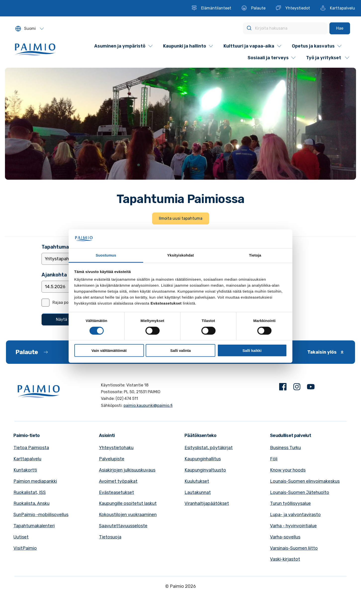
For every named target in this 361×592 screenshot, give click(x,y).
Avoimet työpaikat (118, 481)
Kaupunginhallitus (202, 459)
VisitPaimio (25, 548)
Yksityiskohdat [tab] (180, 255)
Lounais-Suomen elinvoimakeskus (305, 481)
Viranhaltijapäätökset (206, 503)
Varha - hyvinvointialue (293, 526)
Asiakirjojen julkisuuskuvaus (127, 470)
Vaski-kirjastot (285, 559)
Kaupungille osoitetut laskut (128, 503)
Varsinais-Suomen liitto (294, 548)
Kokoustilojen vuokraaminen (128, 514)
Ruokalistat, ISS (29, 492)
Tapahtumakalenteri (34, 526)
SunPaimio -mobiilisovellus (40, 514)
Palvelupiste (111, 459)
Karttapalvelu (27, 459)
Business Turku (285, 447)
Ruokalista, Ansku (31, 503)
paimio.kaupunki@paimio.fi (148, 405)
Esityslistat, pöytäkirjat (208, 447)
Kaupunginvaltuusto (205, 470)
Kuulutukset (196, 481)
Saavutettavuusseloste (123, 526)
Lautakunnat (197, 492)
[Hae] (339, 28)
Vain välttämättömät (109, 350)
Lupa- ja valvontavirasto (295, 514)
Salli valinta (180, 350)
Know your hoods (288, 470)
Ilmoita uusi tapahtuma (180, 218)
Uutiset (21, 537)
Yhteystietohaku (116, 447)
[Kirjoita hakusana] (285, 28)
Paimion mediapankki (35, 481)
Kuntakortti (25, 470)
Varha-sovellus (285, 537)
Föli (273, 459)
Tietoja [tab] (255, 255)
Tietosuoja (110, 537)
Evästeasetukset (116, 492)
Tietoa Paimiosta (31, 447)
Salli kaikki (252, 350)
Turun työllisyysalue (290, 503)
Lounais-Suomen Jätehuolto (299, 492)
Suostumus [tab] (106, 255)
